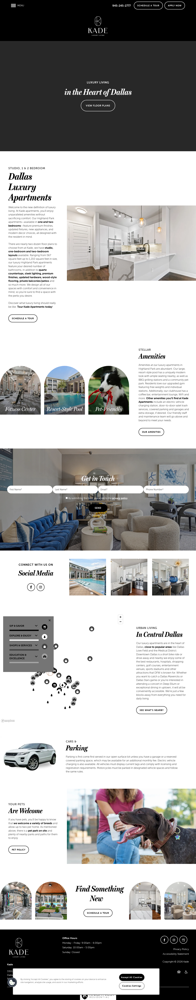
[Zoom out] (120, 621)
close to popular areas (158, 647)
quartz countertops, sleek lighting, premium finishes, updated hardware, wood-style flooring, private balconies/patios (32, 275)
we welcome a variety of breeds (33, 823)
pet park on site (37, 830)
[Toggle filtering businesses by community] (44, 656)
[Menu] (17, 5)
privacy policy (120, 498)
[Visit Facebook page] (31, 587)
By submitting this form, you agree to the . (98, 498)
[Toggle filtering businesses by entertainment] (44, 636)
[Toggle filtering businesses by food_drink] (44, 627)
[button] (148, 5)
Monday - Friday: (71, 942)
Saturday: (67, 947)
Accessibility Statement (176, 953)
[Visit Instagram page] (41, 587)
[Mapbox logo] (8, 721)
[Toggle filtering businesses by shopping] (44, 646)
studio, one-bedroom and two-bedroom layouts (30, 251)
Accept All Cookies (131, 977)
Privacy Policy (181, 949)
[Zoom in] (120, 617)
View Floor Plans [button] (98, 105)
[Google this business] (183, 940)
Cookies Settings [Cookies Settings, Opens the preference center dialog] (131, 985)
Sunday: (66, 952)
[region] (62, 668)
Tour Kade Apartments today (34, 306)
